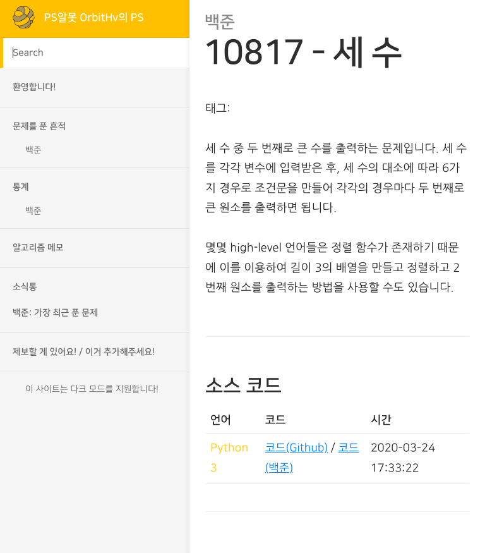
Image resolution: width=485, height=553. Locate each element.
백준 (33, 150)
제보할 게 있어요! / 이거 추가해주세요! (84, 352)
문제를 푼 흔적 (39, 126)
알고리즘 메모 (38, 248)
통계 (21, 187)
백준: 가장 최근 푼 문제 (55, 313)
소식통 (25, 287)
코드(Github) (296, 448)
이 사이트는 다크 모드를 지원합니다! (92, 389)
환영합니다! (34, 87)
